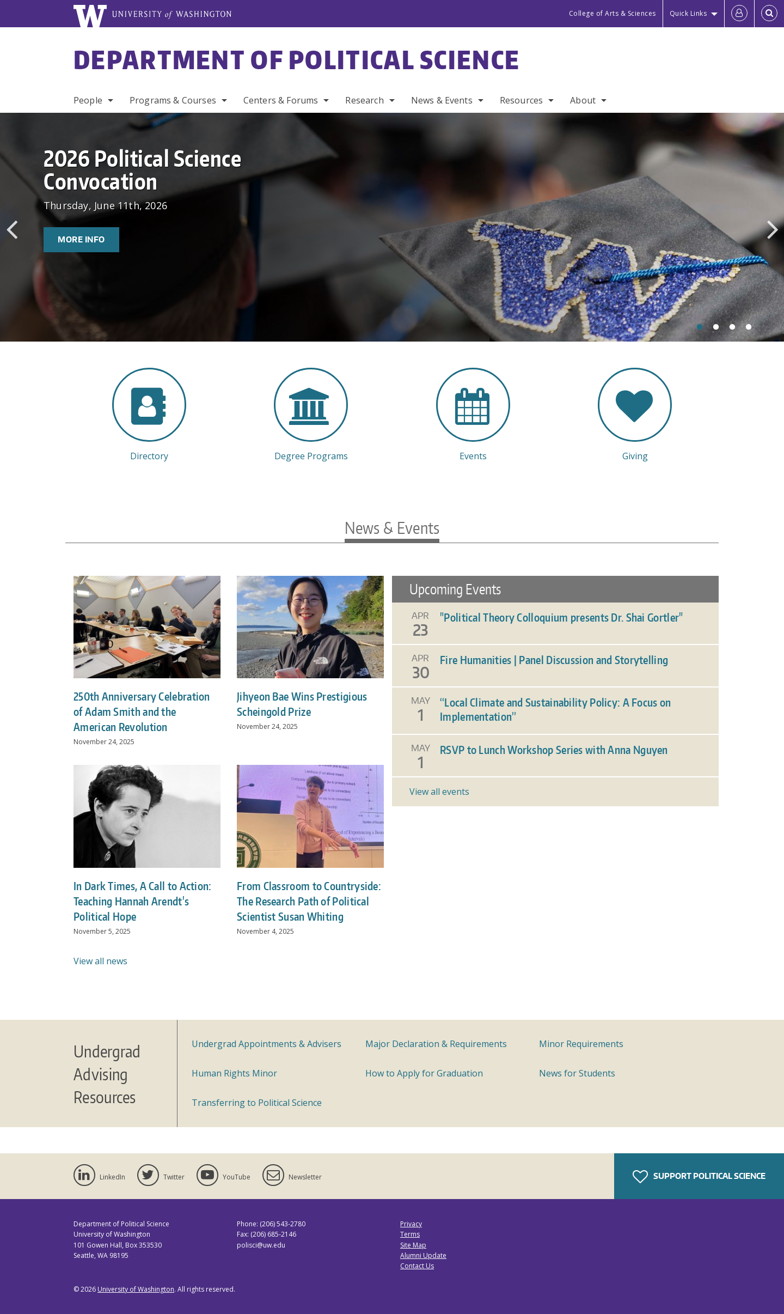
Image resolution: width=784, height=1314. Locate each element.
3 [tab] (732, 327)
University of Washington (135, 1289)
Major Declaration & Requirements (436, 1044)
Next (772, 229)
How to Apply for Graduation (424, 1073)
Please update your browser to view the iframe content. (555, 691)
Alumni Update (423, 1255)
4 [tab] (748, 327)
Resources (521, 100)
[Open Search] (769, 13)
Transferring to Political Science (257, 1103)
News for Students (577, 1073)
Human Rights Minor (234, 1073)
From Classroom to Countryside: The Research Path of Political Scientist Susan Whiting (309, 901)
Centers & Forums (280, 100)
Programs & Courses (173, 100)
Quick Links (688, 13)
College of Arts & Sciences (612, 13)
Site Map (413, 1245)
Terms (410, 1234)
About (583, 100)
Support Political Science (699, 1176)
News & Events (442, 100)
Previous (11, 229)
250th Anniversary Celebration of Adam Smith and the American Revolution (142, 711)
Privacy (411, 1223)
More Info (81, 239)
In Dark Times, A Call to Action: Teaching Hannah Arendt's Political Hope (143, 901)
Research (364, 100)
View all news (100, 961)
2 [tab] (715, 327)
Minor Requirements (581, 1044)
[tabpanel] (392, 227)
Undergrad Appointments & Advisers (266, 1044)
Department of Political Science (297, 59)
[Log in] (739, 13)
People (88, 100)
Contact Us (417, 1265)
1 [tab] (699, 327)
